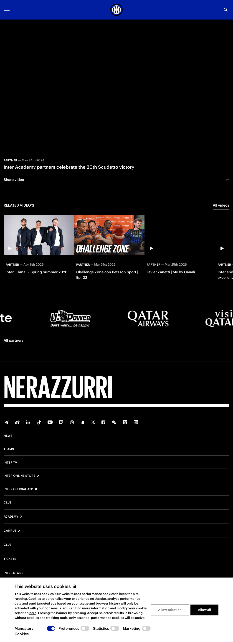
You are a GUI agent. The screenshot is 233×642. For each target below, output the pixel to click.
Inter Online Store (19, 476)
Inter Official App (18, 489)
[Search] (225, 9)
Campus (10, 531)
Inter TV (10, 462)
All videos (221, 205)
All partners (13, 340)
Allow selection (170, 610)
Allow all (204, 610)
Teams (9, 449)
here (32, 613)
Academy (11, 517)
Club (7, 502)
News (8, 436)
